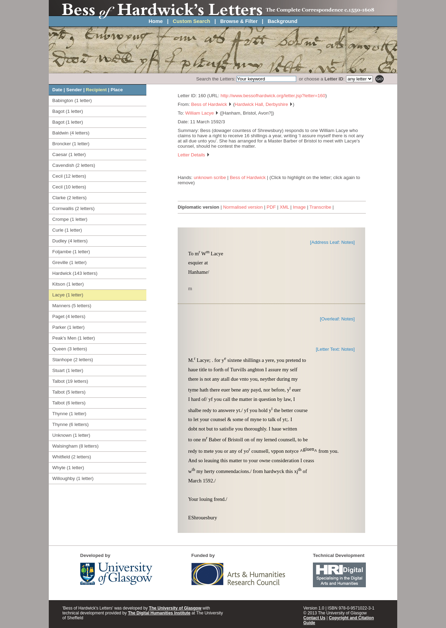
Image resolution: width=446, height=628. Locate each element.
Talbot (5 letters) (69, 392)
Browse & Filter (239, 21)
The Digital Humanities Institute (159, 613)
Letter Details (194, 154)
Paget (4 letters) (68, 316)
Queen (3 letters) (69, 348)
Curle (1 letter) (67, 230)
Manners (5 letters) (71, 305)
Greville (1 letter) (69, 262)
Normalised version (243, 207)
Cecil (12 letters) (69, 176)
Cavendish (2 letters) (73, 165)
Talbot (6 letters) (69, 402)
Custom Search (191, 21)
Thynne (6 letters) (70, 424)
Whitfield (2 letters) (71, 456)
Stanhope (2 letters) (72, 359)
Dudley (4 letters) (69, 240)
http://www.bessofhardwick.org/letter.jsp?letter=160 (273, 95)
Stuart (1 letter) (67, 370)
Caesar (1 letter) (69, 154)
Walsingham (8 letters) (75, 446)
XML (284, 207)
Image (299, 207)
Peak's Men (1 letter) (73, 338)
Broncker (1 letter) (71, 143)
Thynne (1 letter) (69, 413)
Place (117, 89)
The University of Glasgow (175, 608)
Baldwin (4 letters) (71, 132)
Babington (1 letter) (72, 100)
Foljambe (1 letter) (71, 251)
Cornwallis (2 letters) (73, 208)
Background (283, 21)
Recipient (96, 89)
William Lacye (201, 113)
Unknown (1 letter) (71, 435)
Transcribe (320, 207)
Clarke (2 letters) (69, 197)
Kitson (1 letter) (68, 284)
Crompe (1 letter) (69, 219)
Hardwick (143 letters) (75, 273)
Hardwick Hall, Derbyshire (263, 104)
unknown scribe (210, 177)
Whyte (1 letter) (68, 467)
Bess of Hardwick (211, 104)
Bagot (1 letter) (67, 111)
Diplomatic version (198, 207)
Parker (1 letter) (68, 327)
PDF (271, 207)
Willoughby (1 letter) (73, 478)
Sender (74, 89)
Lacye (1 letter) (67, 294)
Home (156, 21)
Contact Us (314, 617)
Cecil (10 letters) (69, 186)
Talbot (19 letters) (70, 381)
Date (57, 89)
